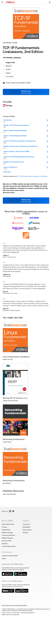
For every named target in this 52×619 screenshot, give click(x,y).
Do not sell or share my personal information (14, 605)
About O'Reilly (7, 521)
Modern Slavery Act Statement (10, 614)
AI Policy (25, 532)
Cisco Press (9, 76)
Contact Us (26, 524)
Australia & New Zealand (10, 556)
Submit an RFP (6, 541)
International (7, 552)
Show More (7, 172)
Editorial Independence (27, 612)
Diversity (4, 543)
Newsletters (26, 527)
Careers (4, 527)
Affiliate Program (7, 538)
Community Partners (8, 535)
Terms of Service (6, 612)
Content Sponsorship (9, 546)
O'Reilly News (6, 530)
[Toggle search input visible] (50, 2)
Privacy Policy (27, 530)
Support (26, 521)
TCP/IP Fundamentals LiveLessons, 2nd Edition (32, 176)
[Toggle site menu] (2, 2)
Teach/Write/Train (8, 524)
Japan (4, 558)
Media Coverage (7, 532)
